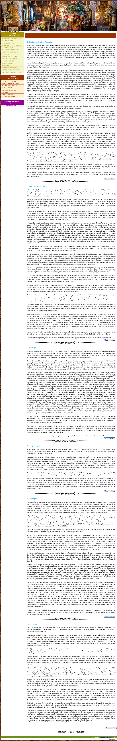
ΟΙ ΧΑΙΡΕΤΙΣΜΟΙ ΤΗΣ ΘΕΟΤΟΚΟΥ (11, 38)
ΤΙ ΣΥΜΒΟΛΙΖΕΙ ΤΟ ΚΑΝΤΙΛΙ (10, 67)
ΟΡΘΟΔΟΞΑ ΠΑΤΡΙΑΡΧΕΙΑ (9, 106)
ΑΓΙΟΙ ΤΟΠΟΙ (5, 54)
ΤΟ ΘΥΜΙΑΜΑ (6, 65)
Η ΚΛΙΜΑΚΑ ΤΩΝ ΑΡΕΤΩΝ (9, 58)
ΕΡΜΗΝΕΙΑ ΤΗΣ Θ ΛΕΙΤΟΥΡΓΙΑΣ (11, 70)
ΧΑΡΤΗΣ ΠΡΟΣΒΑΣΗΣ (8, 94)
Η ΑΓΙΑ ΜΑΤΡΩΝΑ (7, 88)
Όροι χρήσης (113, 739)
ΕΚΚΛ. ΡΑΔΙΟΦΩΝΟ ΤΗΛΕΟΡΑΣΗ (11, 72)
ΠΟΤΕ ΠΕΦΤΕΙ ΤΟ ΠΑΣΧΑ (9, 56)
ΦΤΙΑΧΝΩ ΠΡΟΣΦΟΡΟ (8, 63)
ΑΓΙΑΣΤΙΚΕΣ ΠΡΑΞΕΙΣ (8, 47)
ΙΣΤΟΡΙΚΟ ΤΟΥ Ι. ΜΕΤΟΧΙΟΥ (10, 81)
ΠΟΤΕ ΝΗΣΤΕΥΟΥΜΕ (8, 43)
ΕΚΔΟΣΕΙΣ (5, 92)
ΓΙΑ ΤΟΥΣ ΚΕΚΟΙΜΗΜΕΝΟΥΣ (10, 49)
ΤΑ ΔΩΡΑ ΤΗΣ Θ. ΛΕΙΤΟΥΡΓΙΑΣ (10, 52)
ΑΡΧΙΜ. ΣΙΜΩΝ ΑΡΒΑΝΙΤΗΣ (10, 90)
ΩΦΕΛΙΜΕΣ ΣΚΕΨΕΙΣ (8, 61)
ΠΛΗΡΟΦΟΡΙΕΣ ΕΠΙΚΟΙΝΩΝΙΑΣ (11, 83)
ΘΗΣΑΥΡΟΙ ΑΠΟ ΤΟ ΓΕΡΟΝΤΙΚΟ (11, 45)
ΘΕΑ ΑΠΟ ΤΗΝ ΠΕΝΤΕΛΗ (9, 97)
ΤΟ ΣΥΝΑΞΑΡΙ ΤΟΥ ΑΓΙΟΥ (9, 85)
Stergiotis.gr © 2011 (106, 737)
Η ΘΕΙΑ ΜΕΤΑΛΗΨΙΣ (8, 40)
